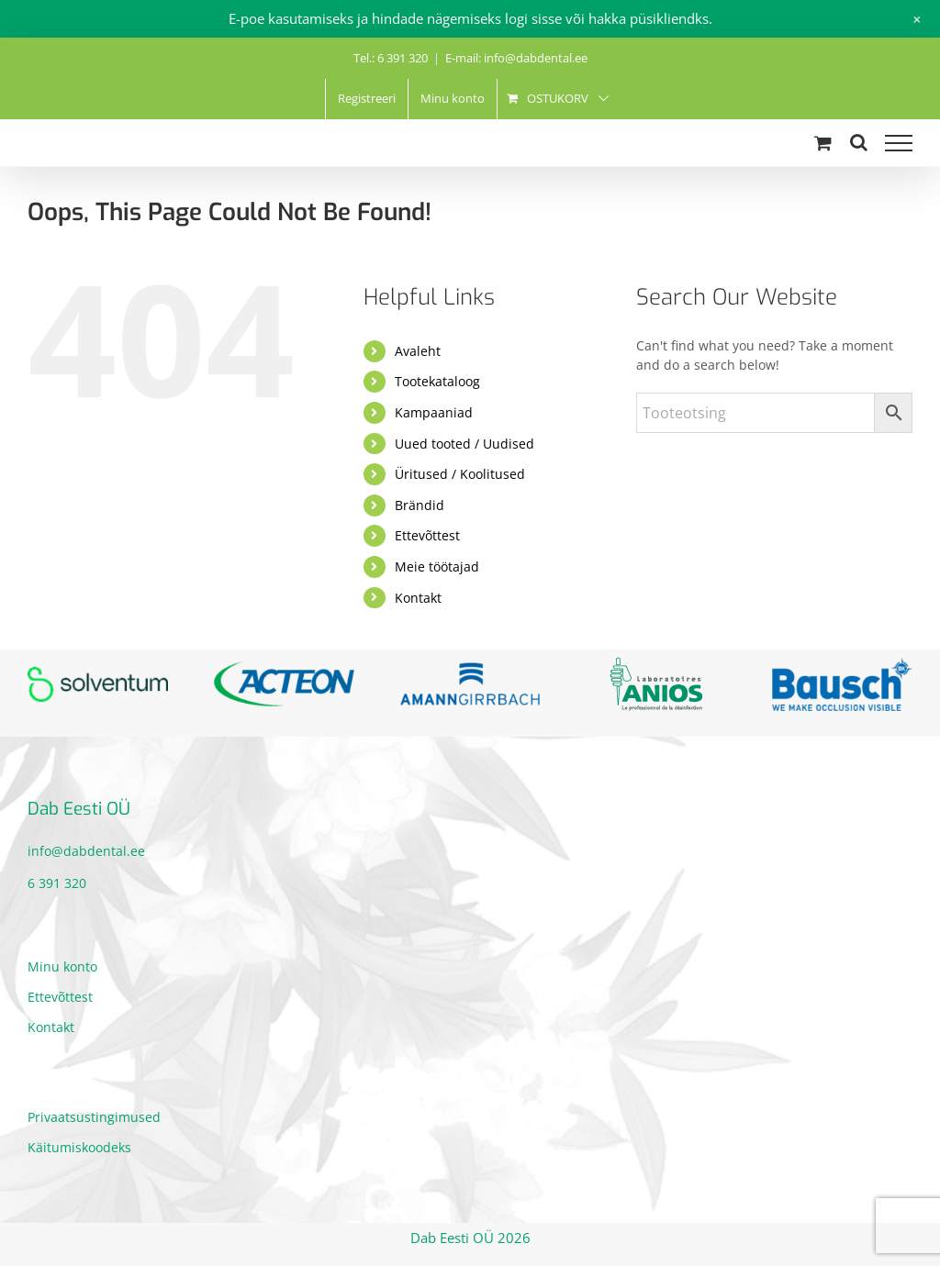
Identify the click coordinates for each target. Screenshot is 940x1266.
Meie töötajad (437, 566)
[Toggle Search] (858, 142)
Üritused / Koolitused (460, 474)
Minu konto (62, 966)
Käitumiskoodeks (79, 1147)
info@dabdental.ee (86, 851)
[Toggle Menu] (899, 143)
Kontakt (418, 597)
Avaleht (418, 351)
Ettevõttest (427, 535)
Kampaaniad (434, 412)
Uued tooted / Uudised (464, 443)
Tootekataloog (437, 381)
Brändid (419, 505)
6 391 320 (57, 883)
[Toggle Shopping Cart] (823, 142)
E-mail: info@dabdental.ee (516, 58)
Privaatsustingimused (94, 1117)
